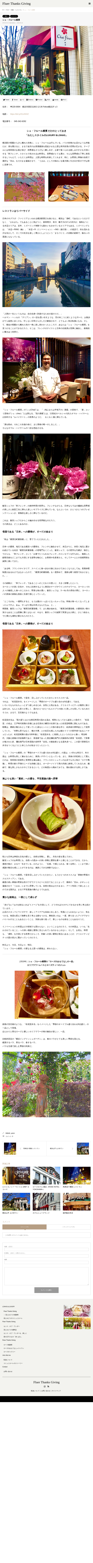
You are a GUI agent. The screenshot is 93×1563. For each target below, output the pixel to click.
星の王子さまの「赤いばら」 (13, 1337)
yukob (13, 1133)
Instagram (45, 1386)
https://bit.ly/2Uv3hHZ (19, 114)
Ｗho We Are (6, 1355)
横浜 (6, 16)
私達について (8, 1360)
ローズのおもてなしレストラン (14, 1348)
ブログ (7, 10)
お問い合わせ (8, 1371)
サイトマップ (56, 1391)
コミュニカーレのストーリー (13, 1363)
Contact (4, 1367)
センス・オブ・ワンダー (12, 1326)
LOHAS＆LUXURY (8, 1306)
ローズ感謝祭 (8, 1345)
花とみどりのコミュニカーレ (13, 1318)
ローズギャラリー (9, 1352)
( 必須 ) (8, 1246)
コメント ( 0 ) (24, 1227)
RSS (48, 1386)
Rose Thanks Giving (9, 1340)
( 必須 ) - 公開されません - (15, 1253)
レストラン (14, 16)
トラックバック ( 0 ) (68, 1227)
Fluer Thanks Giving (8, 1321)
